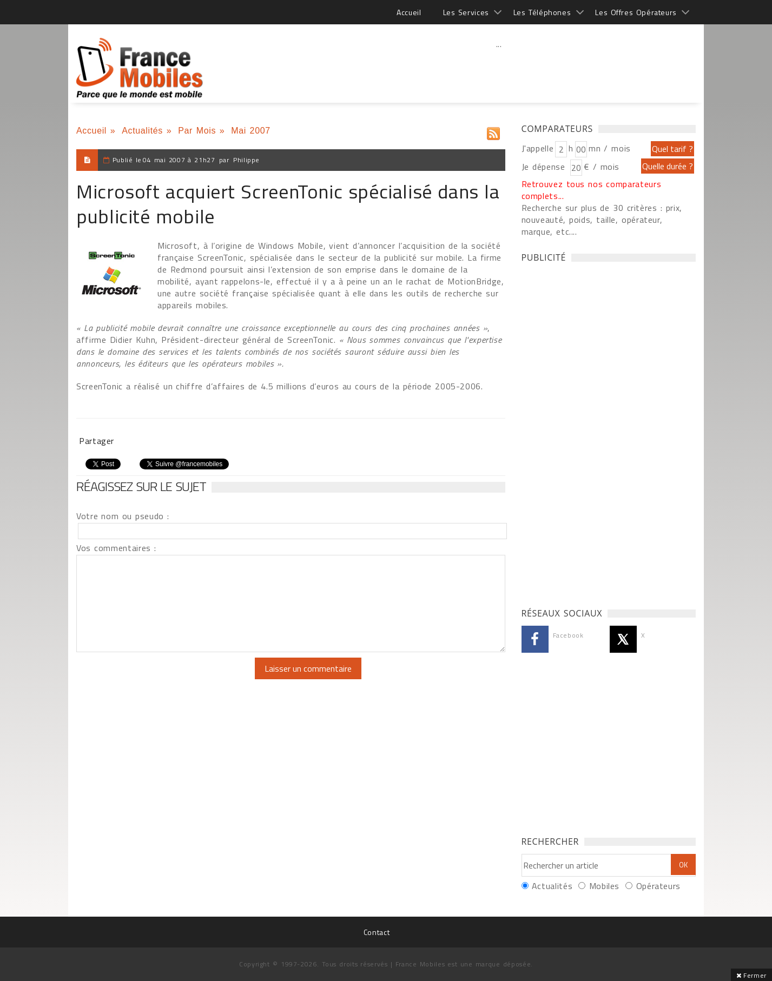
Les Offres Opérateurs (636, 12)
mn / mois (610, 148)
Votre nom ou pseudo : (122, 516)
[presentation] (166, 679)
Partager (96, 440)
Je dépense (545, 167)
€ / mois (601, 167)
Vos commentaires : (116, 548)
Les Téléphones (542, 12)
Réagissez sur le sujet (141, 486)
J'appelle (538, 148)
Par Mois (197, 130)
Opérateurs (658, 885)
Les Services (466, 12)
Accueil (409, 12)
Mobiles (604, 885)
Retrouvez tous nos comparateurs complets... (592, 189)
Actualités (142, 130)
